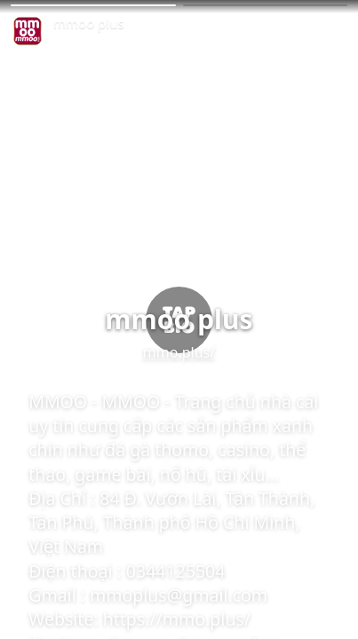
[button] (93, 5)
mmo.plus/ (179, 352)
